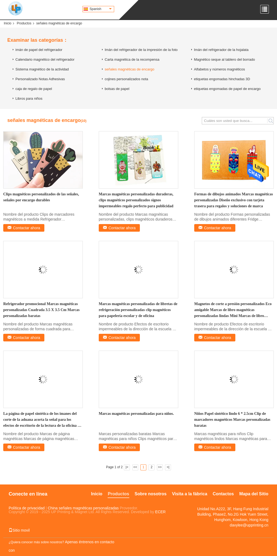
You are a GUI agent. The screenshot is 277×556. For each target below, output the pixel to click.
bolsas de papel (117, 89)
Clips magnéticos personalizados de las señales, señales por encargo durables (41, 197)
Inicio (7, 23)
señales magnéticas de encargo (129, 69)
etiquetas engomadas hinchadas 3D (222, 79)
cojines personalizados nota (126, 79)
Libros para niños (28, 98)
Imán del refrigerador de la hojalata (221, 50)
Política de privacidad (27, 508)
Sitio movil (19, 530)
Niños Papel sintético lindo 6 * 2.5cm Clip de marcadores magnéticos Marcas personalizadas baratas (232, 420)
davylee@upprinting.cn (249, 525)
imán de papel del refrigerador (38, 50)
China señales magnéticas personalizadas (83, 508)
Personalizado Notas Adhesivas (40, 79)
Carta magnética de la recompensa (132, 59)
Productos (24, 23)
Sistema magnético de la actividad (42, 69)
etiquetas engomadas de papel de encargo (227, 89)
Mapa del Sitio (253, 494)
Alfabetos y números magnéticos (219, 69)
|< (127, 467)
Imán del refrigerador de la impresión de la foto (141, 50)
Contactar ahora (26, 228)
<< (135, 467)
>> (160, 467)
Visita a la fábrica (189, 494)
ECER (160, 512)
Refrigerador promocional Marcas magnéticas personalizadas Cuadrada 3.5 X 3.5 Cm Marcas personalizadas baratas (41, 310)
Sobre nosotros (151, 494)
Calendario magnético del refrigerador (44, 59)
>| (168, 467)
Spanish (101, 9)
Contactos (223, 494)
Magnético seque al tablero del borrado (224, 59)
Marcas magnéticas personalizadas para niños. (136, 414)
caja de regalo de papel (33, 89)
